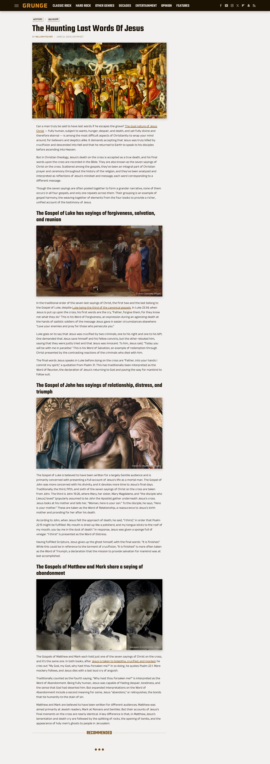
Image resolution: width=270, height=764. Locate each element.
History (37, 19)
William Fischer (44, 36)
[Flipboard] (243, 5)
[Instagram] (232, 5)
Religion (53, 19)
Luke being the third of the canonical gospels (101, 307)
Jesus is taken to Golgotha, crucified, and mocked (123, 661)
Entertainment (146, 5)
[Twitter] (237, 5)
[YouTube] (226, 5)
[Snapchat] (248, 5)
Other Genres (104, 5)
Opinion (166, 5)
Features (182, 5)
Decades (125, 5)
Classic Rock (62, 5)
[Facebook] (220, 5)
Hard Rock (83, 5)
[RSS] (254, 5)
